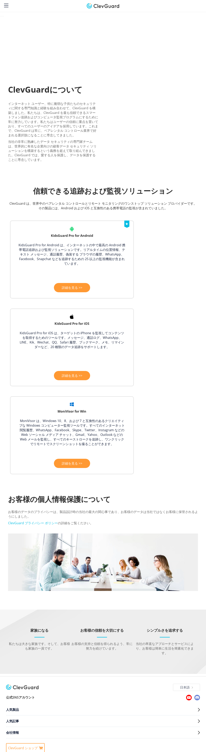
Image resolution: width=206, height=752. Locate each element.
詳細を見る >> (55, 288)
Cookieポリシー (62, 685)
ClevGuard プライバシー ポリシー (33, 448)
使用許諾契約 (100, 685)
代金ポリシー (81, 685)
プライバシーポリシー (36, 685)
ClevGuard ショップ (25, 673)
